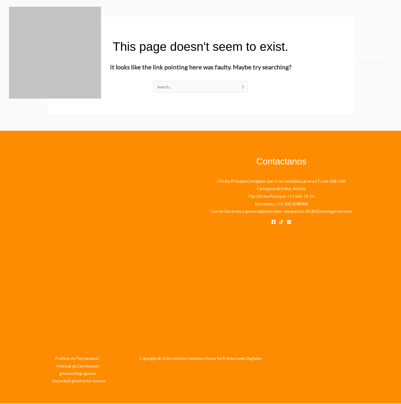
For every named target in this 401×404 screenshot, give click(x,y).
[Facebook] (273, 222)
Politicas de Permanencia (77, 358)
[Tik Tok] (281, 222)
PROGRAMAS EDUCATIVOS (235, 58)
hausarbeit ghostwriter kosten (78, 380)
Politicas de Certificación (78, 365)
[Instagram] (289, 222)
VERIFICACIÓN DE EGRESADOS (360, 58)
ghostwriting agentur (77, 373)
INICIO (193, 58)
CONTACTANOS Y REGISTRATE (295, 58)
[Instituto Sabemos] (55, 52)
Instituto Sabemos (44, 104)
